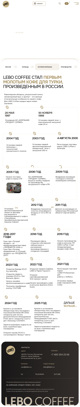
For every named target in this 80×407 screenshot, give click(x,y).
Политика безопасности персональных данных (23, 382)
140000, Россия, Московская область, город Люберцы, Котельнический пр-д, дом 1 (31, 356)
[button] (76, 3)
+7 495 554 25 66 (60, 354)
